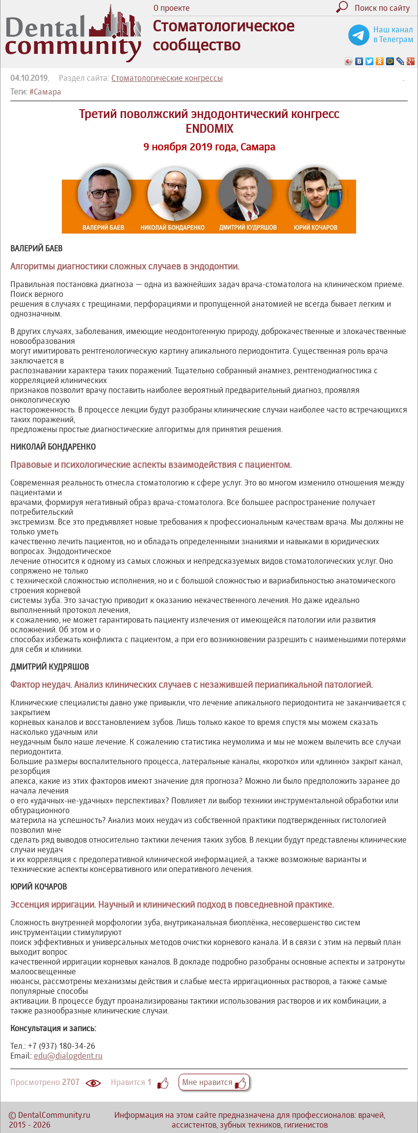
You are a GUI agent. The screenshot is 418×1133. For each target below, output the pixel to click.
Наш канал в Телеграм (393, 34)
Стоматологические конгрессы (167, 78)
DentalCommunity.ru (54, 1115)
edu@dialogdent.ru (68, 1056)
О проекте (172, 8)
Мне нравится (214, 1082)
